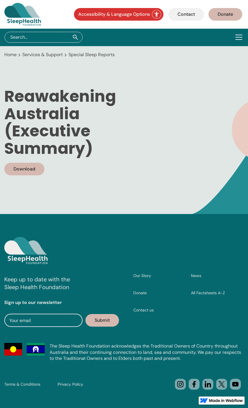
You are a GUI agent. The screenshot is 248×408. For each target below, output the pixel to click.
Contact (186, 14)
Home (10, 55)
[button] (240, 37)
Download (24, 169)
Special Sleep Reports (92, 55)
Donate (225, 14)
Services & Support (42, 55)
